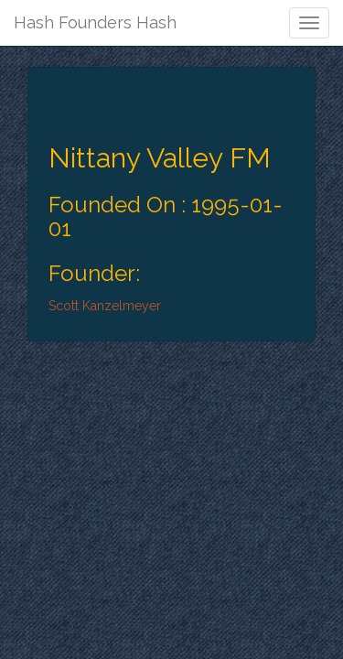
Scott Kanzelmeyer (104, 305)
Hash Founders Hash (95, 22)
